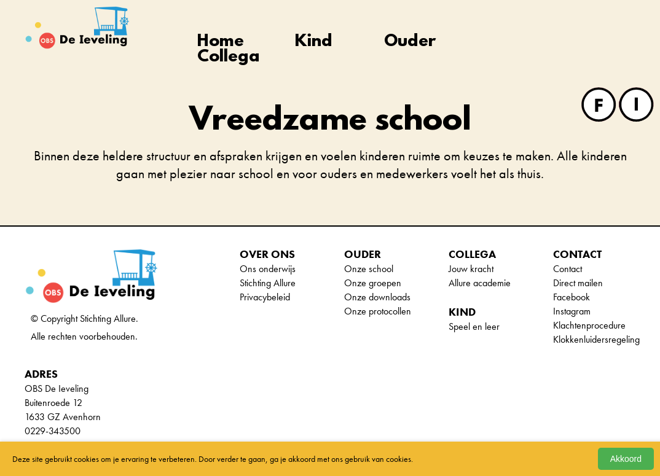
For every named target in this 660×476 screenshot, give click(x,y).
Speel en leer (474, 326)
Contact (567, 268)
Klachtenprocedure (589, 325)
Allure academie (480, 282)
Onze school (368, 268)
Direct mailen (578, 282)
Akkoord (626, 459)
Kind (313, 42)
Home (220, 42)
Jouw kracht (471, 268)
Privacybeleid (265, 297)
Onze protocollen (377, 311)
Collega (228, 57)
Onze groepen (372, 282)
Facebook (571, 297)
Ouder (410, 42)
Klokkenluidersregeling (596, 339)
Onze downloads (377, 297)
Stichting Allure (268, 282)
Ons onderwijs (268, 268)
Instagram (572, 311)
